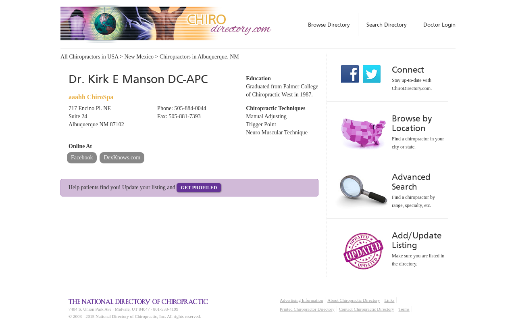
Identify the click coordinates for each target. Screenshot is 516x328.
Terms (403, 309)
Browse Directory (329, 24)
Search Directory (386, 24)
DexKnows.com (122, 158)
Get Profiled (199, 187)
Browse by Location (412, 123)
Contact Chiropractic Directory (366, 309)
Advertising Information (301, 300)
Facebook (82, 158)
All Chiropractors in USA (89, 57)
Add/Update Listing (416, 240)
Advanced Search (411, 182)
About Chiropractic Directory (353, 300)
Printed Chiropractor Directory (307, 309)
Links (389, 300)
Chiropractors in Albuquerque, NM (199, 57)
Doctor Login (439, 24)
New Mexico (139, 57)
